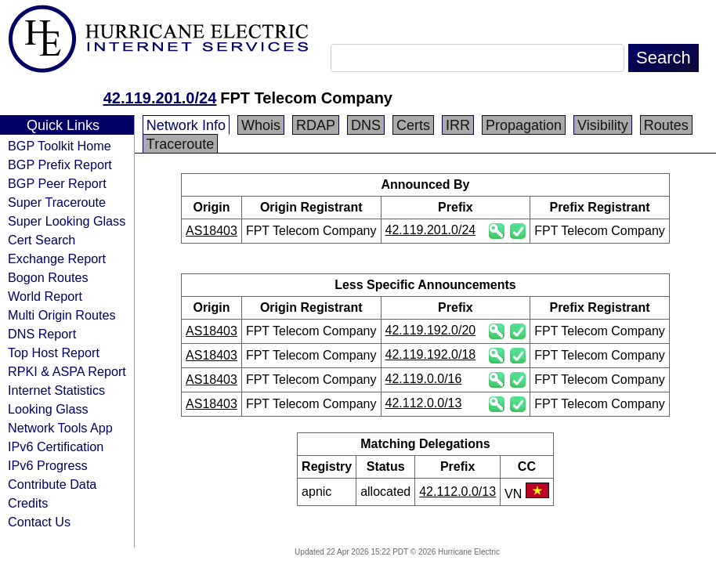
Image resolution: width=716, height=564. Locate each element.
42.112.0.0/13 (423, 403)
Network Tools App (60, 428)
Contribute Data (52, 484)
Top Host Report (53, 352)
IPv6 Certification (55, 446)
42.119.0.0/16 (423, 378)
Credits (28, 503)
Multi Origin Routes (62, 315)
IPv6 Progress (48, 465)
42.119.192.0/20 (430, 330)
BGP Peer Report (57, 183)
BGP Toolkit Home (59, 146)
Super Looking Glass (66, 221)
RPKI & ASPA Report (67, 371)
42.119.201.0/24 (160, 98)
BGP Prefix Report (60, 164)
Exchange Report (57, 258)
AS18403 (211, 230)
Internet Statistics (56, 390)
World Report (45, 296)
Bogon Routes (48, 277)
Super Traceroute (57, 202)
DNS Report (42, 334)
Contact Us (39, 522)
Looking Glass (48, 409)
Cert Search (41, 240)
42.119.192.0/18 (430, 354)
